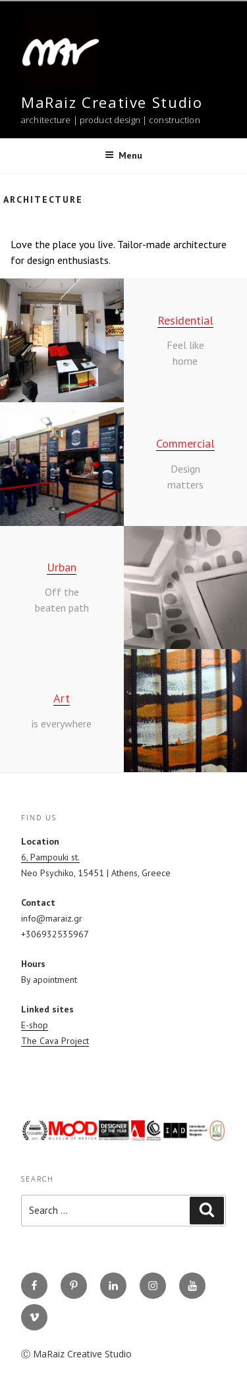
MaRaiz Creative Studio (111, 102)
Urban (61, 567)
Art (61, 698)
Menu (123, 155)
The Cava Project (55, 1041)
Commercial (185, 443)
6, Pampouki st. (50, 857)
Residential (185, 320)
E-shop (34, 1025)
